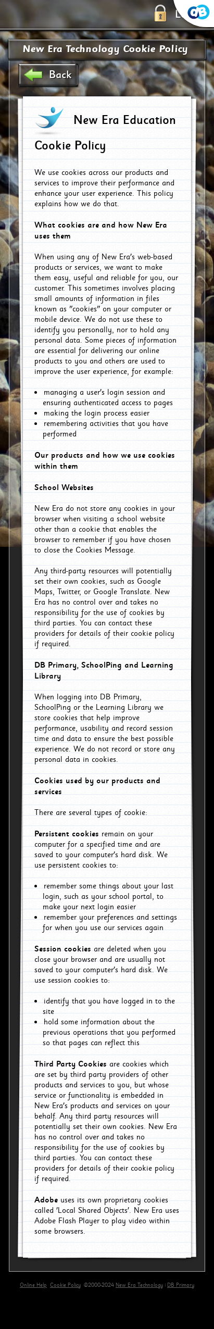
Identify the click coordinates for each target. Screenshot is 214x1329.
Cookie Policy (65, 1285)
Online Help (33, 1285)
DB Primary (180, 1285)
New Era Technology (139, 1285)
